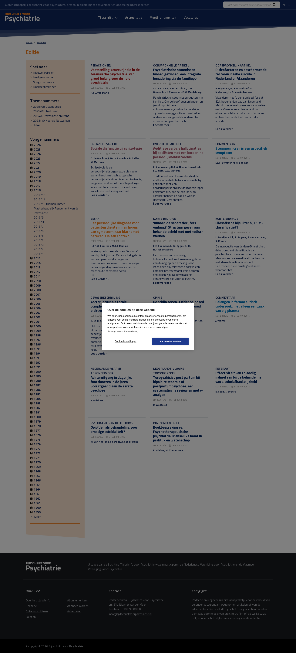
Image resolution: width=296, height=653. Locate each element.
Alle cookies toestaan (171, 341)
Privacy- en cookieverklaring (122, 331)
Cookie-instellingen (125, 341)
